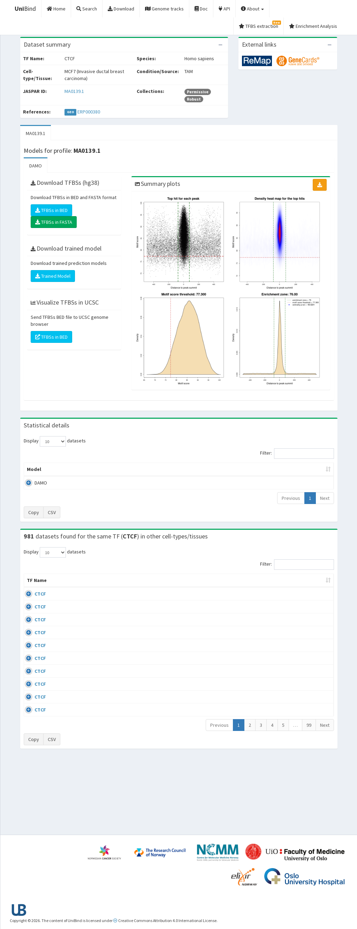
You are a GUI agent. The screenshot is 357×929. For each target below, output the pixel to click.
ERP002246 (279, 654)
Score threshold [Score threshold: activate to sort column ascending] (230, 469)
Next (324, 498)
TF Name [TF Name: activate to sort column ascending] (33, 583)
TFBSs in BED (51, 210)
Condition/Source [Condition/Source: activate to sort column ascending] (124, 587)
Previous (291, 498)
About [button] (252, 9)
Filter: (297, 453)
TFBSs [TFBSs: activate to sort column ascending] (190, 469)
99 (308, 799)
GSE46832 (278, 621)
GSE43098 (278, 601)
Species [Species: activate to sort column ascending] (240, 587)
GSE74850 (278, 641)
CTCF (32, 601)
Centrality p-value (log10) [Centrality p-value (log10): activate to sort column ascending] (292, 469)
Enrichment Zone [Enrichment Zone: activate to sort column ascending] (148, 469)
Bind (25, 9)
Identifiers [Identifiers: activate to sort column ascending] (280, 587)
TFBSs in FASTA (53, 222)
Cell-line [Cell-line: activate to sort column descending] (62, 587)
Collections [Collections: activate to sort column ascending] (204, 587)
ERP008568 (279, 675)
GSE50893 (278, 695)
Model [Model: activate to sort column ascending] (34, 469)
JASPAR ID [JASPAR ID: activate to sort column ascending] (314, 583)
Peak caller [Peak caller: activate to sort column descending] (68, 469)
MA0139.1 (74, 91)
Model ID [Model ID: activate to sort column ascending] (105, 469)
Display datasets (55, 441)
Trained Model (52, 276)
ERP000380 (88, 112)
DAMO (35, 166)
